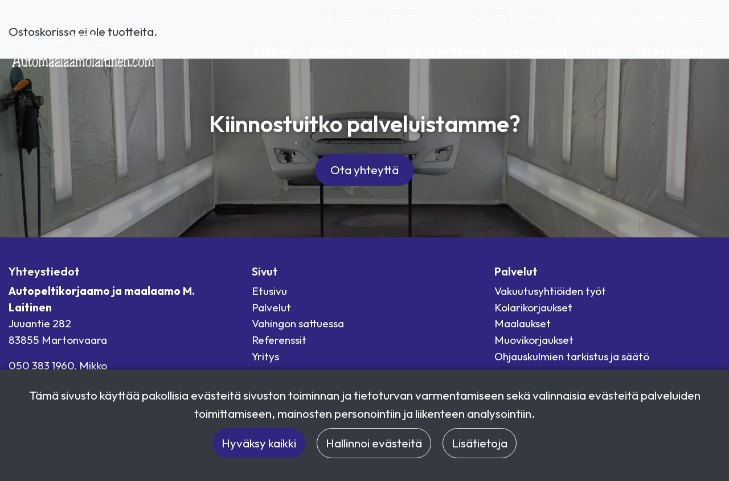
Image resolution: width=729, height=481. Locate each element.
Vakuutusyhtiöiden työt (550, 291)
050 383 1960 (516, 18)
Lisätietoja (479, 442)
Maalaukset (522, 323)
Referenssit (536, 50)
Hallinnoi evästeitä (374, 442)
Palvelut (332, 50)
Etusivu (273, 50)
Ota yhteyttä (364, 169)
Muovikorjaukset (534, 340)
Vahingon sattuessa (437, 50)
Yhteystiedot (669, 50)
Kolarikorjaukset (533, 307)
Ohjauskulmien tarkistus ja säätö (571, 356)
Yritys (600, 50)
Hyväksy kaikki (259, 442)
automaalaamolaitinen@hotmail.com (636, 18)
